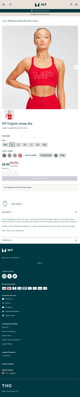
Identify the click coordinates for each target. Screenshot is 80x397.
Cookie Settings (8, 364)
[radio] (5, 145)
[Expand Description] (40, 212)
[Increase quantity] (16, 172)
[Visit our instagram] (4, 276)
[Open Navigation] (3, 4)
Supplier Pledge (7, 344)
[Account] (71, 4)
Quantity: (5, 168)
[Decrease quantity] (4, 172)
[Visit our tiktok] (15, 276)
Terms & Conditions (8, 331)
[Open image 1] (9, 115)
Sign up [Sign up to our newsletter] (40, 263)
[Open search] (10, 4)
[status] (10, 172)
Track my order (8, 315)
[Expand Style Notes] (40, 240)
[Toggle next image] (76, 67)
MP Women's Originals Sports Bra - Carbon (23, 21)
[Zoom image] (75, 27)
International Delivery (10, 311)
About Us (5, 327)
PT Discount (6, 356)
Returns (6, 303)
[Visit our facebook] (9, 276)
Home (4, 21)
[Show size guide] (40, 136)
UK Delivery (7, 307)
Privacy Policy (6, 335)
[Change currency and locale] (8, 373)
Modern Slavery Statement (11, 340)
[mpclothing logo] (40, 4)
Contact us (7, 299)
